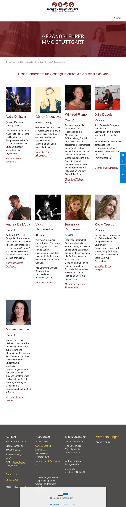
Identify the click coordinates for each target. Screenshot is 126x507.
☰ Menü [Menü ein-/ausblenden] (118, 18)
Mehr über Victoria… (45, 282)
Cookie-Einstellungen (61, 498)
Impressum (72, 504)
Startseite (29, 62)
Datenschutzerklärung (58, 504)
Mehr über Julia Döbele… (107, 168)
